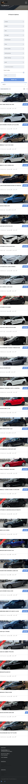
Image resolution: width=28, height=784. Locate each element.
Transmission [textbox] (7, 39)
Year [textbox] (6, 30)
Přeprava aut (3, 773)
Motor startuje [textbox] (8, 57)
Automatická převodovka (6, 765)
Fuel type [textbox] (7, 35)
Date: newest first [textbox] (4, 89)
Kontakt (2, 774)
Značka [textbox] (6, 21)
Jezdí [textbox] (6, 62)
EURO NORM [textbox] (7, 48)
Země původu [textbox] (8, 53)
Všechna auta (4, 763)
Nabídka (2, 772)
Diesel (2, 766)
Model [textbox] (6, 26)
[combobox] (14, 21)
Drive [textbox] (6, 44)
